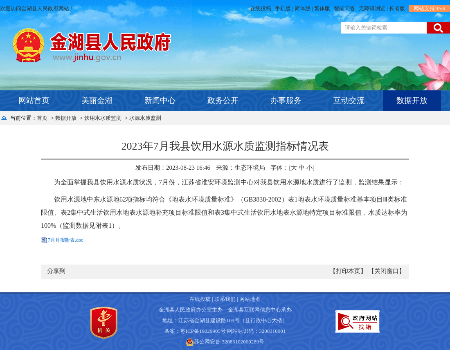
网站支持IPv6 (429, 8)
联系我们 (225, 299)
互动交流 (348, 100)
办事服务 (286, 100)
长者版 (397, 8)
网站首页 (34, 100)
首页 (42, 118)
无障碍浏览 (372, 8)
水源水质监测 (145, 118)
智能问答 (344, 8)
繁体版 (322, 8)
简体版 (302, 8)
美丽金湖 (96, 100)
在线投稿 (260, 8)
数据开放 (412, 100)
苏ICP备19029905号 (203, 331)
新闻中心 (160, 100)
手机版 (283, 8)
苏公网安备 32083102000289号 (229, 342)
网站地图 (250, 299)
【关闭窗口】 (386, 271)
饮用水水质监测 (103, 118)
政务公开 (223, 100)
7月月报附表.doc (65, 240)
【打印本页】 (348, 271)
